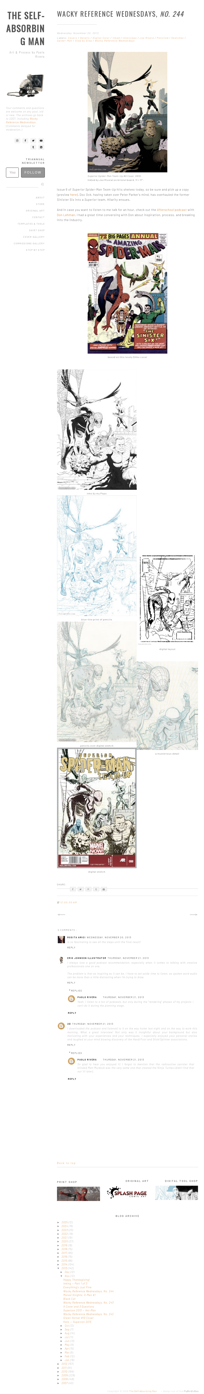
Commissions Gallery (29, 243)
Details (85, 37)
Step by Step (35, 250)
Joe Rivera (147, 37)
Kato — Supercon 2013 (77, 1321)
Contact (38, 217)
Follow (33, 172)
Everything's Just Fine (77, 1287)
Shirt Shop (37, 230)
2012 (65, 1363)
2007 (65, 1383)
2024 (65, 1226)
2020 (65, 1241)
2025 (65, 1222)
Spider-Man (65, 40)
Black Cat (69, 1298)
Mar (67, 1352)
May (68, 1344)
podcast (172, 209)
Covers (73, 37)
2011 (65, 1367)
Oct (67, 1325)
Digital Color (102, 37)
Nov (68, 1276)
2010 (65, 1371)
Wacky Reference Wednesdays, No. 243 (88, 1302)
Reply (71, 947)
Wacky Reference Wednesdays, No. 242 (88, 1314)
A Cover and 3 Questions (78, 1306)
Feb (67, 1356)
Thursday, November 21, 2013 (128, 958)
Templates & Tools (31, 223)
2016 (65, 1256)
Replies (76, 990)
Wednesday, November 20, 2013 (109, 937)
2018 (65, 1249)
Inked (117, 37)
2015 (65, 1260)
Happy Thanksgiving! (76, 1279)
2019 (65, 1245)
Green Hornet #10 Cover (78, 1317)
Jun (67, 1341)
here (73, 194)
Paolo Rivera (87, 997)
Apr (67, 1348)
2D (69, 1023)
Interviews (130, 37)
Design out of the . (181, 1391)
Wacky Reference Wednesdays (115, 40)
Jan (67, 1360)
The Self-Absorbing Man (25, 28)
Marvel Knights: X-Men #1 (79, 1295)
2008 (65, 1379)
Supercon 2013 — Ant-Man (79, 1310)
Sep (67, 1329)
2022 (65, 1233)
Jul (67, 1337)
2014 (65, 1264)
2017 (65, 1252)
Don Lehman (66, 215)
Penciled (163, 37)
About (40, 197)
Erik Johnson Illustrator (86, 958)
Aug (67, 1333)
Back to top (66, 1163)
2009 (65, 1375)
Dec (67, 1272)
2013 (65, 1268)
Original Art (35, 210)
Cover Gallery (34, 237)
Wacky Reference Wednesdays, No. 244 (88, 1291)
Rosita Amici (76, 937)
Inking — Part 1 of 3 (75, 1283)
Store (40, 204)
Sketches (178, 37)
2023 (65, 1230)
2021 (65, 1237)
